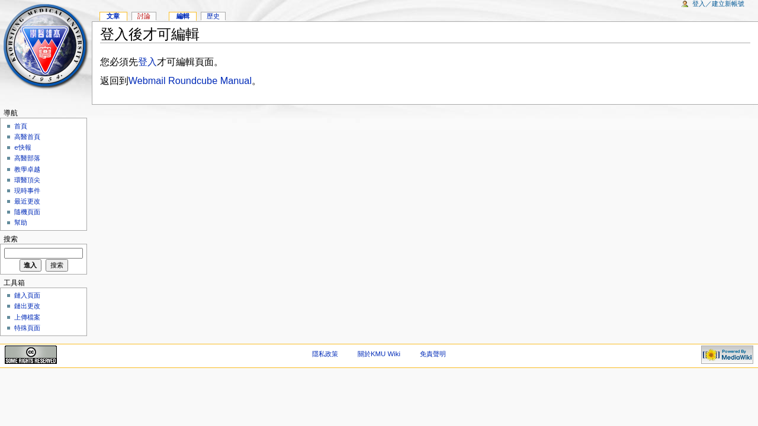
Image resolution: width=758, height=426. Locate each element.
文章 (113, 16)
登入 (147, 61)
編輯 (183, 16)
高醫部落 (27, 158)
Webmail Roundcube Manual (190, 80)
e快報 (22, 147)
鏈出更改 (27, 305)
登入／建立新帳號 (718, 3)
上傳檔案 (27, 317)
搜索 (11, 239)
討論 (143, 16)
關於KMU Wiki (379, 353)
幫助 (20, 222)
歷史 (213, 16)
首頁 (20, 126)
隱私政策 (325, 353)
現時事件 (27, 190)
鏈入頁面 (27, 295)
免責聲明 (433, 353)
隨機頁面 (27, 211)
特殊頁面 (27, 327)
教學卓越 (27, 169)
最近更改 (27, 201)
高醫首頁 (27, 136)
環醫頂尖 (27, 179)
